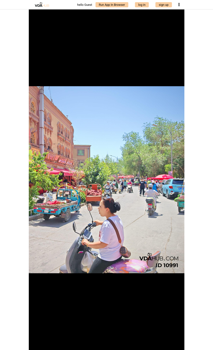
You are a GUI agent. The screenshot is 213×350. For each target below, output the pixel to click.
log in (142, 4)
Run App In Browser (112, 4)
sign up (163, 4)
